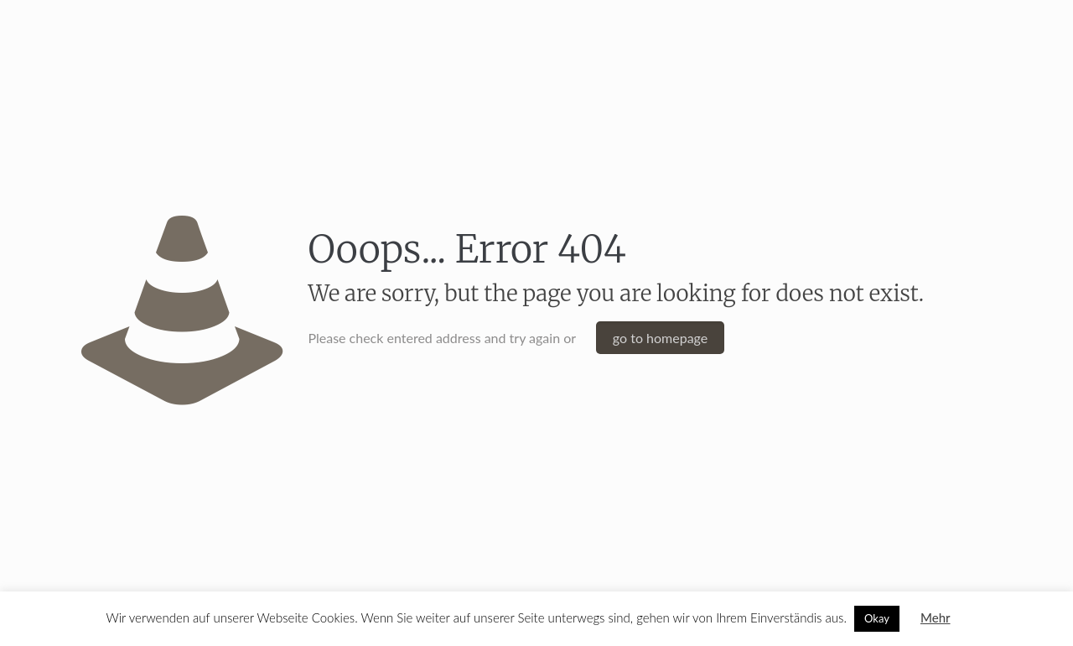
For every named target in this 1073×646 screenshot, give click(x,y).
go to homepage (660, 338)
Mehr (935, 617)
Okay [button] (876, 618)
